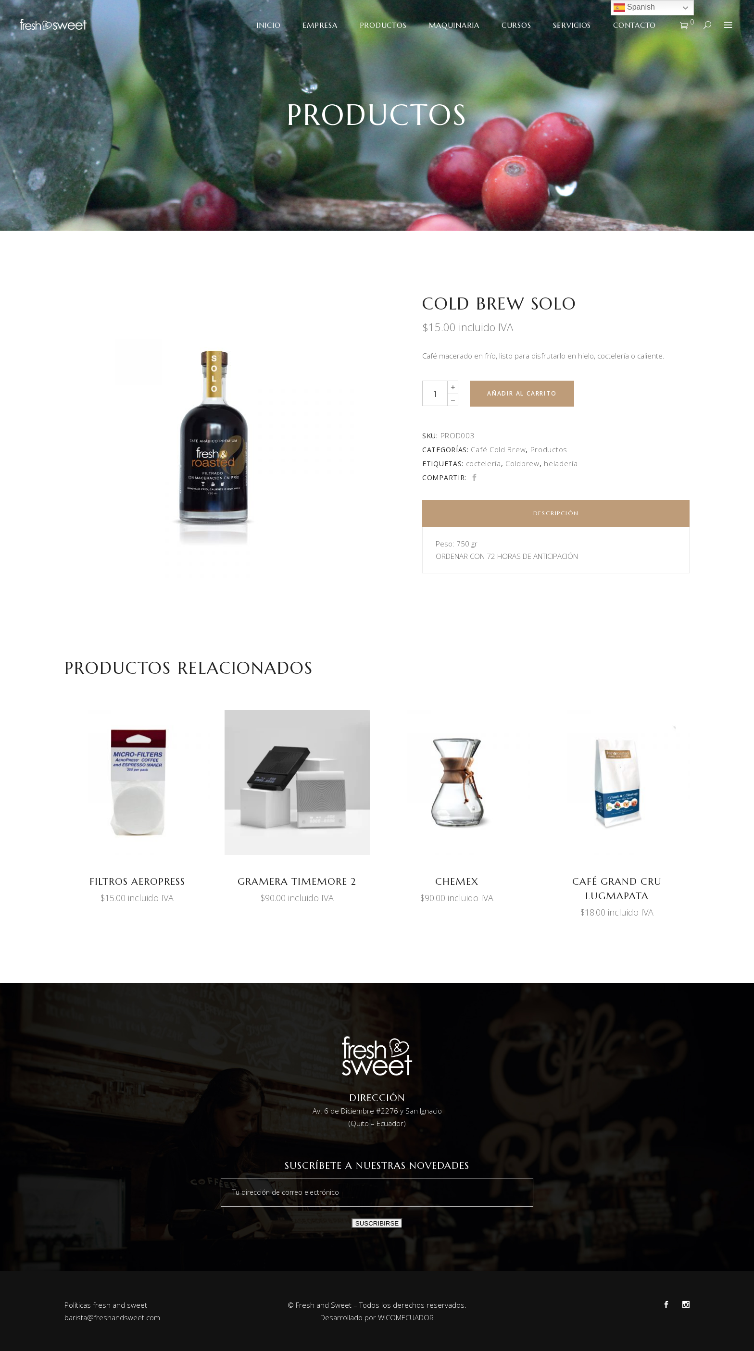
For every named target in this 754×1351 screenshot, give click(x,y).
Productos (548, 449)
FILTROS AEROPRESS (137, 882)
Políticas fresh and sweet (105, 1305)
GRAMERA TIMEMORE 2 (297, 882)
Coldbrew (522, 463)
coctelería (483, 463)
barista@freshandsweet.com (112, 1317)
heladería (561, 463)
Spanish (634, 7)
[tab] (556, 513)
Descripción (556, 513)
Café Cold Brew (498, 449)
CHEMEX (456, 882)
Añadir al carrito (522, 393)
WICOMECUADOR (406, 1317)
